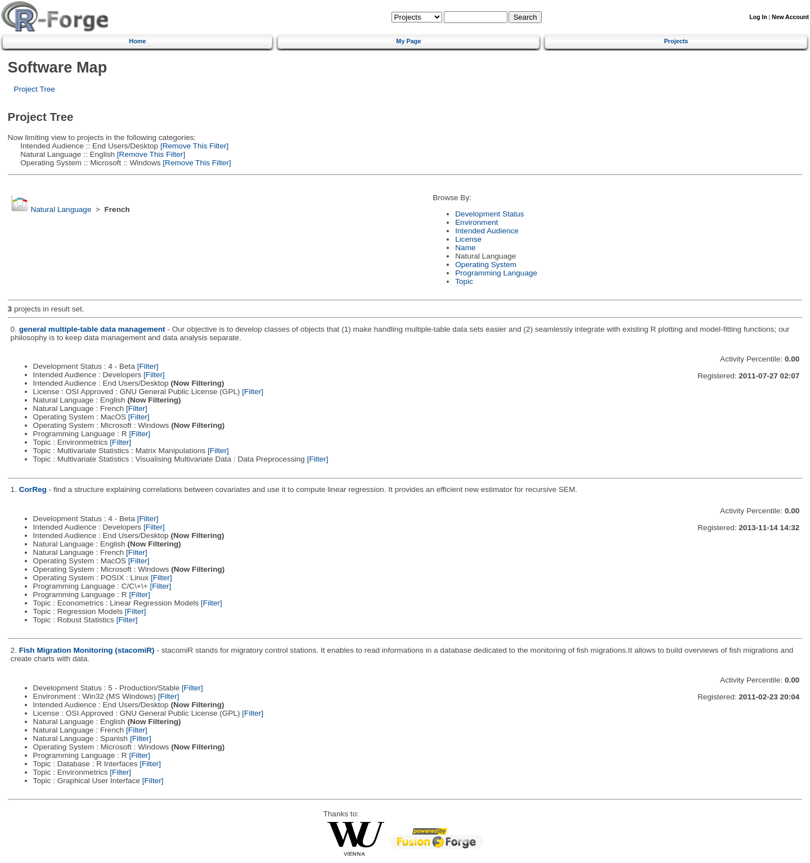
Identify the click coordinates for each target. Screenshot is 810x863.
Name (465, 247)
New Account (790, 17)
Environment (476, 222)
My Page (408, 41)
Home (137, 41)
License (468, 239)
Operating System (485, 264)
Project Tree (34, 89)
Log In (758, 17)
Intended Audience (487, 231)
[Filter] (148, 366)
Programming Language (496, 273)
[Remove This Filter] (193, 146)
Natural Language (60, 209)
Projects (676, 41)
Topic (464, 281)
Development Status (489, 214)
